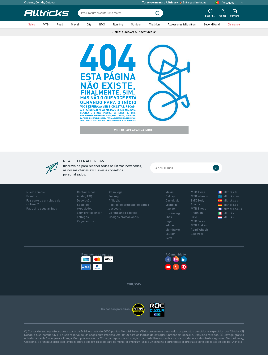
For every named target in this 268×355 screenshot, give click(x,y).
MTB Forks (198, 221)
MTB (46, 24)
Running (118, 24)
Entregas (83, 217)
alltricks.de (228, 204)
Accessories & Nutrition (182, 24)
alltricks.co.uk (230, 209)
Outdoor (136, 24)
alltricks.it (227, 213)
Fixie (194, 217)
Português (228, 2)
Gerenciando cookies (123, 212)
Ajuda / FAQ (84, 196)
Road (60, 24)
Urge (168, 221)
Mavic (169, 192)
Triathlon (154, 24)
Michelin (171, 204)
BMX (102, 24)
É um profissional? (89, 212)
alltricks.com (229, 196)
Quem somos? (35, 192)
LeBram (170, 233)
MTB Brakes (199, 225)
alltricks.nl (227, 217)
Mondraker (172, 229)
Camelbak (172, 200)
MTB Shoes (198, 208)
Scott (168, 238)
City (89, 24)
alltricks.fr (227, 192)
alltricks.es (228, 200)
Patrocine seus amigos (41, 208)
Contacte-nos (86, 192)
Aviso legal (116, 192)
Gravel (75, 24)
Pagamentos (85, 221)
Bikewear (197, 233)
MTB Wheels (199, 196)
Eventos (31, 196)
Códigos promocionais (124, 217)
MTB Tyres (198, 192)
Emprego (114, 196)
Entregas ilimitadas (174, 2)
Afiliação (115, 200)
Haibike (170, 209)
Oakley (170, 196)
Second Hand (212, 24)
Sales (31, 24)
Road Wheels (200, 229)
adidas (170, 225)
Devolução (84, 200)
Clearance (234, 24)
